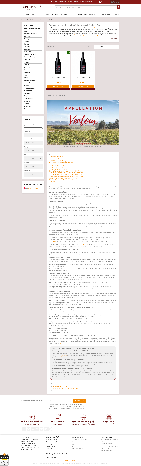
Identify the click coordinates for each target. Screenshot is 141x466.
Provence (89, 28)
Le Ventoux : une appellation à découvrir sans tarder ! (66, 173)
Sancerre (27, 101)
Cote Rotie (27, 52)
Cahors (26, 41)
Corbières (27, 49)
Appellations (28, 25)
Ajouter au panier (58, 86)
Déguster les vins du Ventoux (62, 390)
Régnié (26, 96)
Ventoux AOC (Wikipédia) (60, 386)
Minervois (27, 83)
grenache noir (62, 355)
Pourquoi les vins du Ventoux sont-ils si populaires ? (66, 180)
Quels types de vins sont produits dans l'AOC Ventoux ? (67, 176)
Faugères (27, 59)
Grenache (77, 35)
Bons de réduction (77, 448)
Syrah (84, 35)
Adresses (74, 446)
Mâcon (26, 75)
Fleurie (26, 62)
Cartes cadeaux (33, 188)
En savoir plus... (113, 38)
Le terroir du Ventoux (56, 157)
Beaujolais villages (30, 33)
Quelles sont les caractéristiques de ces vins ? (64, 178)
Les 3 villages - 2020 (58, 77)
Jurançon (27, 72)
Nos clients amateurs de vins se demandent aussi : (65, 174)
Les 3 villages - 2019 (83, 77)
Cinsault (53, 241)
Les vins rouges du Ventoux (58, 165)
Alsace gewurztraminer (32, 28)
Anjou (26, 31)
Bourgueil (27, 36)
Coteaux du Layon (30, 54)
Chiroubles (27, 46)
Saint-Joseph (28, 98)
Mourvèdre (85, 244)
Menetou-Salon (29, 80)
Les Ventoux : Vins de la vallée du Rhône (65, 388)
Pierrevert (27, 93)
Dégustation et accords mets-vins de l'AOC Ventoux (66, 171)
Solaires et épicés (58, 89)
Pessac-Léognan (29, 88)
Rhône (96, 28)
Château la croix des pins (58, 80)
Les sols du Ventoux (55, 158)
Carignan (97, 35)
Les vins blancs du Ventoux (58, 169)
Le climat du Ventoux (56, 160)
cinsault (59, 357)
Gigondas (27, 67)
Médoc (26, 78)
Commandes (75, 442)
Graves (26, 70)
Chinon (26, 44)
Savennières (28, 106)
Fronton (26, 65)
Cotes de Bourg (29, 57)
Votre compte (77, 437)
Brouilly (26, 39)
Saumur (26, 104)
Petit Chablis (28, 91)
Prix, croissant (106, 47)
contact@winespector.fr (108, 450)
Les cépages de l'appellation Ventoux (61, 162)
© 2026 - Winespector (70, 460)
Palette (26, 85)
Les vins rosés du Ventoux (57, 167)
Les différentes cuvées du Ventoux (60, 164)
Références (52, 182)
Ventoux (27, 109)
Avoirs (73, 444)
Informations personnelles (79, 439)
